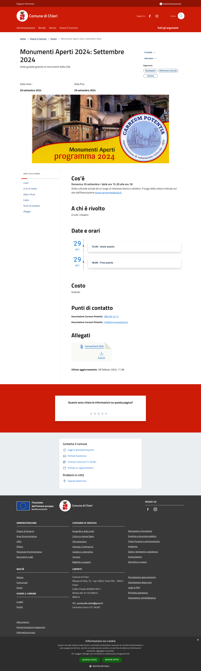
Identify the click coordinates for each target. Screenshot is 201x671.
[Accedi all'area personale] (170, 4)
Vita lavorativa (79, 541)
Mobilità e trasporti (81, 562)
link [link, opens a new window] (127, 654)
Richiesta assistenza (138, 592)
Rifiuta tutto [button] (112, 659)
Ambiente (132, 546)
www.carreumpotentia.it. (108, 192)
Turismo (76, 557)
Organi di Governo (25, 531)
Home (23, 38)
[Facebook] (148, 16)
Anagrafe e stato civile (83, 531)
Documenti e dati (25, 557)
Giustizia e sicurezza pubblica (142, 536)
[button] (100, 666)
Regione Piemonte (25, 3)
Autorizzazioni (135, 556)
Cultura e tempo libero (83, 536)
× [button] (198, 640)
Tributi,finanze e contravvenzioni (144, 541)
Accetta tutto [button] (89, 660)
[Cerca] (181, 15)
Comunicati (22, 582)
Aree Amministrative (27, 536)
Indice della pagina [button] (31, 173)
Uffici (19, 541)
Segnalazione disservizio (140, 582)
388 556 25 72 (111, 316)
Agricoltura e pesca (137, 562)
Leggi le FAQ (134, 587)
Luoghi (20, 602)
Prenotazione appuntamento (142, 577)
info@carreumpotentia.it (116, 322)
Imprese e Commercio (82, 546)
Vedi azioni (150, 58)
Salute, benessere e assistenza (143, 551)
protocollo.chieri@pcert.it (90, 603)
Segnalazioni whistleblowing (142, 598)
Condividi (150, 52)
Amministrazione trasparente (31, 627)
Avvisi (19, 587)
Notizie (20, 577)
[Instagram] (155, 16)
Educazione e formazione (140, 531)
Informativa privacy (26, 632)
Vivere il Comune (38, 38)
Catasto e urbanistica (82, 551)
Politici (20, 546)
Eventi (54, 38)
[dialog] (100, 654)
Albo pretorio (23, 622)
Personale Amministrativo (29, 551)
